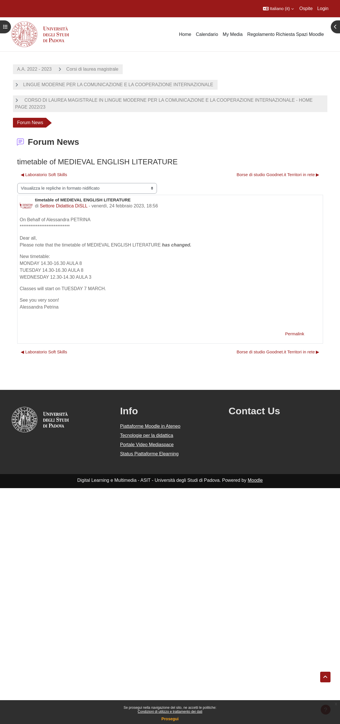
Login (323, 8)
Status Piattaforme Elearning (149, 453)
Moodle (255, 480)
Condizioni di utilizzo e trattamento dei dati (170, 712)
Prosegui (170, 719)
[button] (278, 8)
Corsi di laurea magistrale (92, 69)
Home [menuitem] (185, 34)
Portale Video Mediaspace (147, 444)
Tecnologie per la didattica (146, 435)
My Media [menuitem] (233, 34)
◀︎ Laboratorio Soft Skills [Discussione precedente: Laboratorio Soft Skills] (44, 174)
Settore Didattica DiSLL (63, 205)
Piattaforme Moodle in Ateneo (150, 426)
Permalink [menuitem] (294, 333)
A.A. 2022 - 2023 (34, 69)
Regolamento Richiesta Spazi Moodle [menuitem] (285, 34)
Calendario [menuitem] (207, 34)
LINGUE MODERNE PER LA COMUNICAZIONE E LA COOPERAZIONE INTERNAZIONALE (118, 84)
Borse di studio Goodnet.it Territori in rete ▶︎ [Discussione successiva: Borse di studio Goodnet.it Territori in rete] (278, 174)
